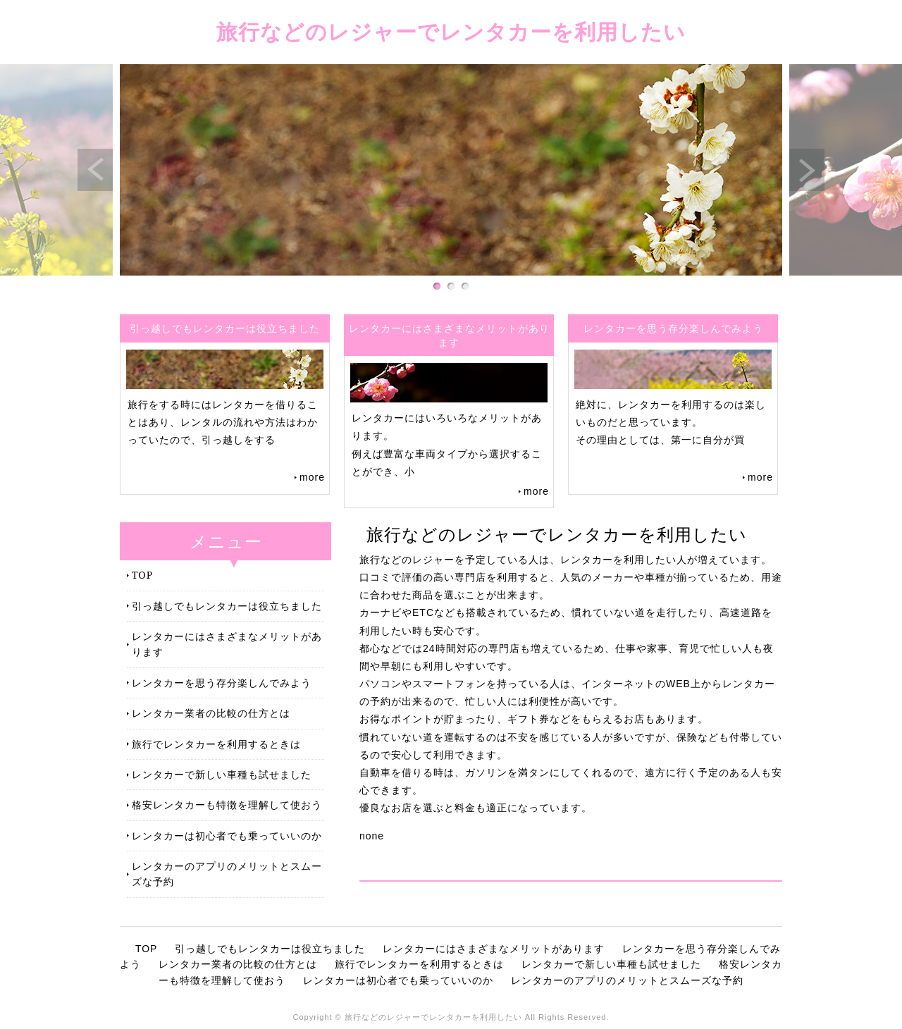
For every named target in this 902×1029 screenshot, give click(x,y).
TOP (142, 574)
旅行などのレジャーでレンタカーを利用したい (451, 31)
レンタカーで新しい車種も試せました (221, 774)
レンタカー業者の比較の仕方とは (211, 713)
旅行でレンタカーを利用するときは (216, 744)
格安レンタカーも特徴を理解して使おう (227, 804)
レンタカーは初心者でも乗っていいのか (227, 835)
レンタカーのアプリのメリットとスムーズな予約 (227, 873)
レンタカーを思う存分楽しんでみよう (221, 682)
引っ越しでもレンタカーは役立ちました (227, 605)
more (312, 477)
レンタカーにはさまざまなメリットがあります (227, 643)
